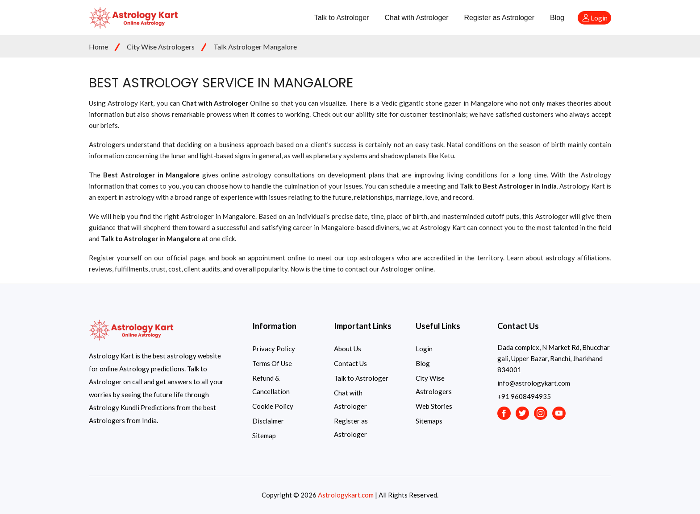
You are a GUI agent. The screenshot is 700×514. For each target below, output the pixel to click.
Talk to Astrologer (341, 17)
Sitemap (264, 436)
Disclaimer (268, 421)
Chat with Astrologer (416, 17)
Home (98, 46)
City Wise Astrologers (161, 46)
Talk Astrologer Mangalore (255, 46)
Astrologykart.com (346, 495)
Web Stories (434, 406)
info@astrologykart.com (533, 383)
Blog (557, 17)
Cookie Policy (272, 406)
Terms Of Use (272, 363)
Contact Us (350, 363)
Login (424, 349)
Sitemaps (429, 421)
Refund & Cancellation (271, 384)
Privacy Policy (273, 349)
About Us (347, 349)
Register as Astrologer (499, 17)
